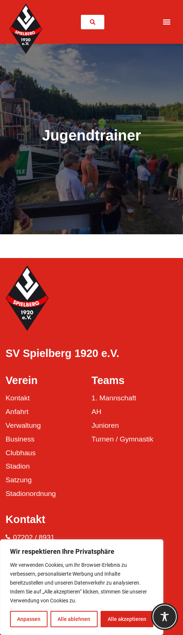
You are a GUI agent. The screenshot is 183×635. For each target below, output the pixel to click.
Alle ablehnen (74, 619)
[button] (167, 22)
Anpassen (28, 619)
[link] (92, 22)
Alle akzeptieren (127, 619)
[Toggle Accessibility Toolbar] (164, 616)
